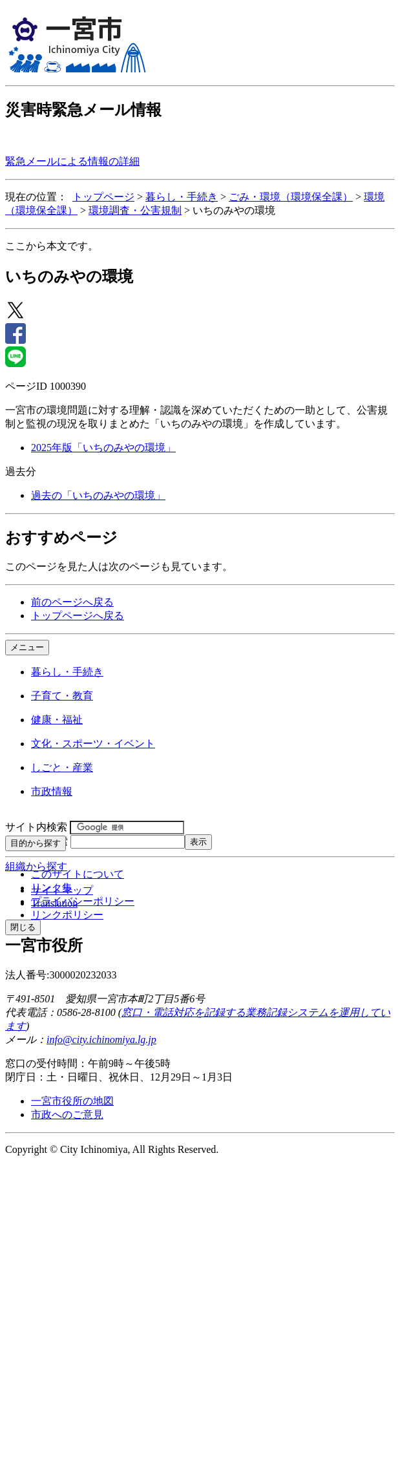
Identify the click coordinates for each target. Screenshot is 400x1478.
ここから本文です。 (51, 245)
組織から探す (36, 866)
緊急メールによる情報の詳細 (72, 161)
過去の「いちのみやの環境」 (98, 495)
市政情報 (51, 791)
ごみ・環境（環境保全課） (291, 196)
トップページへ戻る (77, 615)
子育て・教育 (62, 695)
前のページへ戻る (72, 601)
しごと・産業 (62, 767)
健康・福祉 (57, 719)
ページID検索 (36, 841)
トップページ (103, 196)
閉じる (23, 927)
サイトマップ (62, 890)
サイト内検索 (36, 826)
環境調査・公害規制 (135, 210)
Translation (54, 903)
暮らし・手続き (181, 196)
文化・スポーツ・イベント (93, 743)
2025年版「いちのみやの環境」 (103, 447)
